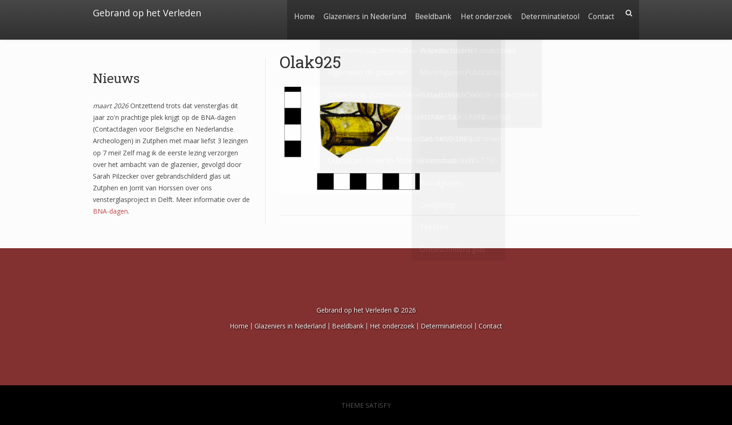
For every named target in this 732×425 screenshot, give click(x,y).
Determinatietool (547, 13)
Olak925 (310, 61)
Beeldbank (426, 13)
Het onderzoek (481, 13)
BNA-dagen (110, 211)
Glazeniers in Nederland (355, 13)
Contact (600, 13)
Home (292, 13)
